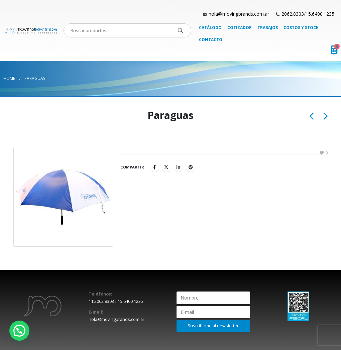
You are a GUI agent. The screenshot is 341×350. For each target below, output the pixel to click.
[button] (19, 331)
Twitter (166, 167)
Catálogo (210, 27)
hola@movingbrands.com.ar (239, 14)
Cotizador (239, 27)
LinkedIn (178, 167)
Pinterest (190, 167)
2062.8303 (292, 14)
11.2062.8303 (101, 301)
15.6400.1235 (320, 14)
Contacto (210, 39)
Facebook (154, 167)
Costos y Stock (301, 27)
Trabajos (267, 27)
